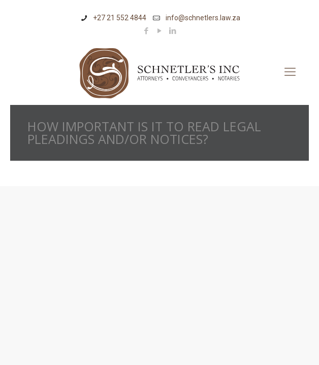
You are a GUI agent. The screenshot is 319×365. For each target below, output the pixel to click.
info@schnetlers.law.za (203, 18)
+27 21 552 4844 (119, 18)
